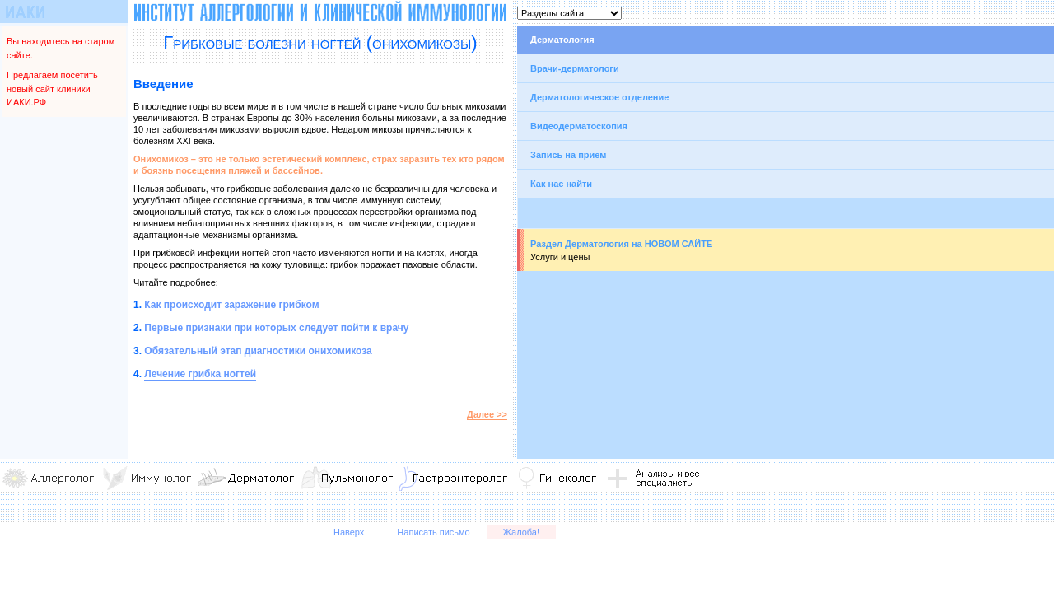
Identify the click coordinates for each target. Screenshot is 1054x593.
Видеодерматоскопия (578, 126)
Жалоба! (521, 532)
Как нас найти (561, 184)
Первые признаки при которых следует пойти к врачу (276, 328)
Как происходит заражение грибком (231, 305)
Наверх (348, 532)
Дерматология (562, 39)
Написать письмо (433, 532)
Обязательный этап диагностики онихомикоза (257, 351)
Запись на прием (568, 155)
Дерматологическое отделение (599, 97)
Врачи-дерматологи (574, 68)
